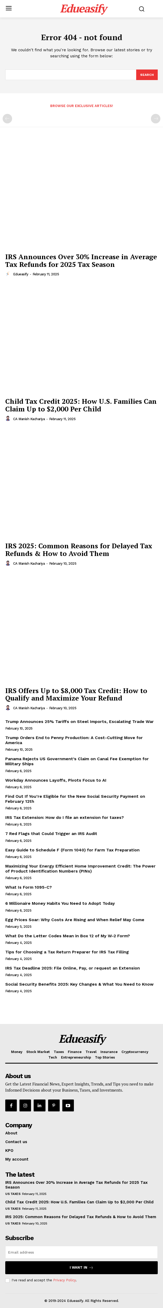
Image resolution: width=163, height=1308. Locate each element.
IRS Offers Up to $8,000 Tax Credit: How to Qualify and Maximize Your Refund (76, 694)
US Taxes (12, 1194)
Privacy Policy (64, 1280)
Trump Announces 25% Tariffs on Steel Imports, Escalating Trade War (79, 721)
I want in (82, 1267)
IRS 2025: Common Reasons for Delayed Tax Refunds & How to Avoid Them (78, 549)
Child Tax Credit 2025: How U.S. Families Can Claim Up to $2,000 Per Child (81, 405)
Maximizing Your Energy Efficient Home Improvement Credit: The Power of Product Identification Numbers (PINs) (80, 869)
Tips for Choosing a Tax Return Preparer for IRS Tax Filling (67, 951)
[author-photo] (8, 274)
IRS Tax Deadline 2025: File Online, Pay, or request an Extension (72, 968)
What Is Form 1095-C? (28, 887)
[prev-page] (7, 118)
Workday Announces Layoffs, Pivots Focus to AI (55, 780)
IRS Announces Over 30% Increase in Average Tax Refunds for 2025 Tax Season (81, 260)
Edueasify (20, 274)
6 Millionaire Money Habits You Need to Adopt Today (60, 903)
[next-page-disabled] (155, 118)
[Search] (147, 74)
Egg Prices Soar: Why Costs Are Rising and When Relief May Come (74, 919)
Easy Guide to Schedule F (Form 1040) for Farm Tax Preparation (72, 849)
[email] (81, 1252)
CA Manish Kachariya (29, 419)
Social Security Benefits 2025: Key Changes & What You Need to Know (79, 984)
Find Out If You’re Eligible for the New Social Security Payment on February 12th (75, 799)
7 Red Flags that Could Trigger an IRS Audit (51, 833)
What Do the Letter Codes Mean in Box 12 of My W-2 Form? (67, 935)
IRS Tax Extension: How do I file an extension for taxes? (64, 817)
